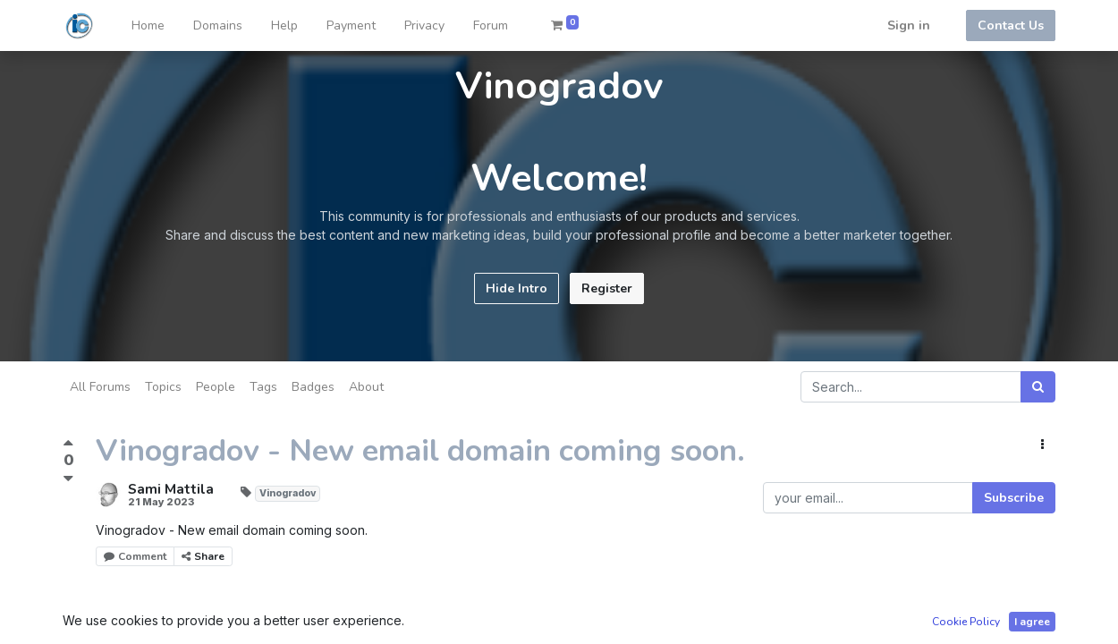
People (215, 386)
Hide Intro (516, 288)
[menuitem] (148, 25)
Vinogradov (287, 493)
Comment (135, 556)
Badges (313, 386)
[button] (1042, 445)
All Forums (100, 386)
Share (203, 556)
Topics (163, 386)
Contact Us (1011, 25)
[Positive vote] (68, 445)
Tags (263, 386)
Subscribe (1014, 497)
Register (606, 288)
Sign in (908, 25)
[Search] (1038, 386)
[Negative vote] (68, 478)
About (366, 386)
